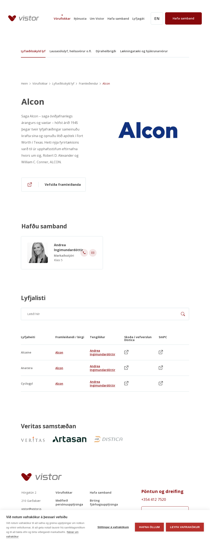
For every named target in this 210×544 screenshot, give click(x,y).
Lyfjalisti (33, 298)
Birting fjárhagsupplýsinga (104, 502)
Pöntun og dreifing (162, 491)
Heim (24, 83)
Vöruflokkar (62, 18)
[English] (157, 18)
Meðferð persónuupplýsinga (69, 502)
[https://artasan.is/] (68, 439)
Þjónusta (80, 18)
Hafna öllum (149, 527)
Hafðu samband (44, 228)
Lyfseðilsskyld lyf (33, 51)
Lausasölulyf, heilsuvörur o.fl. (71, 51)
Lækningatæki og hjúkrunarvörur (144, 51)
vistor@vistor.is (31, 509)
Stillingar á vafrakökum (113, 527)
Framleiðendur (88, 83)
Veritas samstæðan (48, 426)
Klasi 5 (58, 262)
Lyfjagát (138, 18)
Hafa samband (118, 18)
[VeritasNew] (33, 439)
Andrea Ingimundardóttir (68, 249)
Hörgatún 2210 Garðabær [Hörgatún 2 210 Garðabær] (31, 497)
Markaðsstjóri (64, 257)
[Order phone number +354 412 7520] (165, 499)
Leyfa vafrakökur (185, 527)
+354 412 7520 (153, 499)
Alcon (32, 101)
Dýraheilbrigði (106, 51)
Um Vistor (97, 18)
